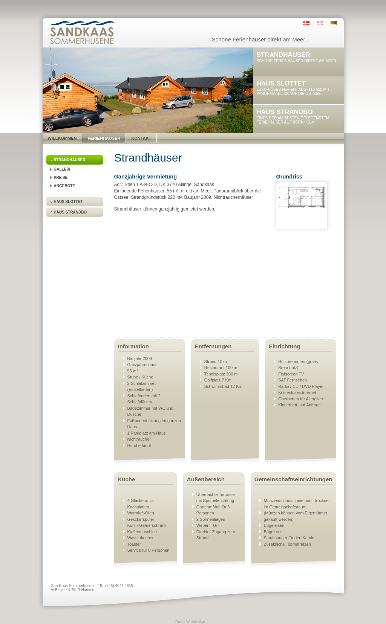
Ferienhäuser (103, 138)
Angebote (64, 186)
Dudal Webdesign (190, 622)
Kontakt (141, 138)
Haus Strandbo (70, 212)
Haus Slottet (68, 202)
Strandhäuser (70, 160)
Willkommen (62, 138)
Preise (61, 177)
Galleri (62, 169)
